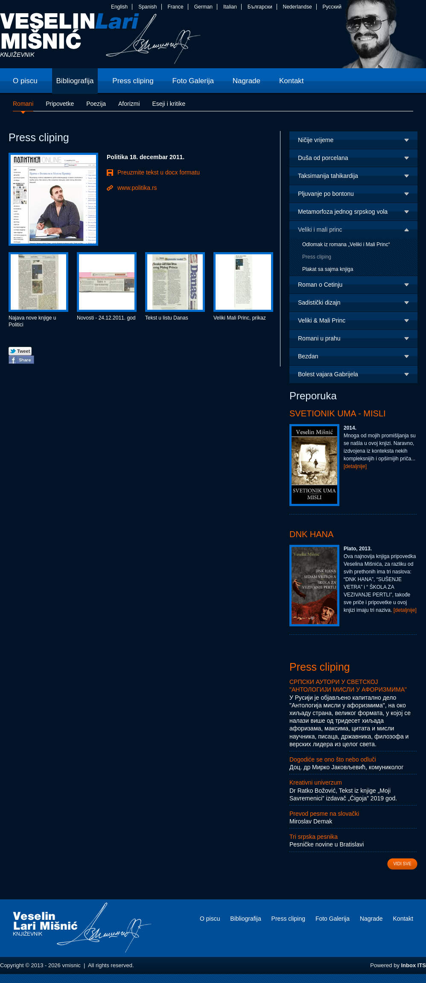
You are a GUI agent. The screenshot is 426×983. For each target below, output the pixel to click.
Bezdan (308, 356)
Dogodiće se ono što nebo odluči (332, 759)
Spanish (147, 7)
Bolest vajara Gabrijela (328, 374)
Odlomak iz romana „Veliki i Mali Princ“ (346, 244)
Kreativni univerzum (315, 782)
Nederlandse (297, 7)
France (175, 7)
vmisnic (100, 40)
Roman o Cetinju (320, 284)
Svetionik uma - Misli (337, 413)
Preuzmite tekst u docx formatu (158, 172)
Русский (331, 7)
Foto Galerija (332, 918)
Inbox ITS (413, 965)
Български (260, 7)
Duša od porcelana (323, 157)
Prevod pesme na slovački (324, 813)
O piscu (210, 918)
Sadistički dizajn (319, 302)
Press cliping (316, 257)
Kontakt (403, 918)
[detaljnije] (355, 466)
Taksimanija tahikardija (328, 175)
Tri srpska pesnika (313, 836)
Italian (230, 7)
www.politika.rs (137, 187)
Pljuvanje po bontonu (326, 193)
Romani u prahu (319, 338)
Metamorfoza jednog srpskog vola (343, 211)
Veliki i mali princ (320, 229)
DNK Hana (311, 534)
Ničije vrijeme (315, 140)
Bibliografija (245, 918)
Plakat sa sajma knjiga (327, 269)
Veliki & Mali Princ (321, 320)
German (203, 7)
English (119, 7)
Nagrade (371, 918)
